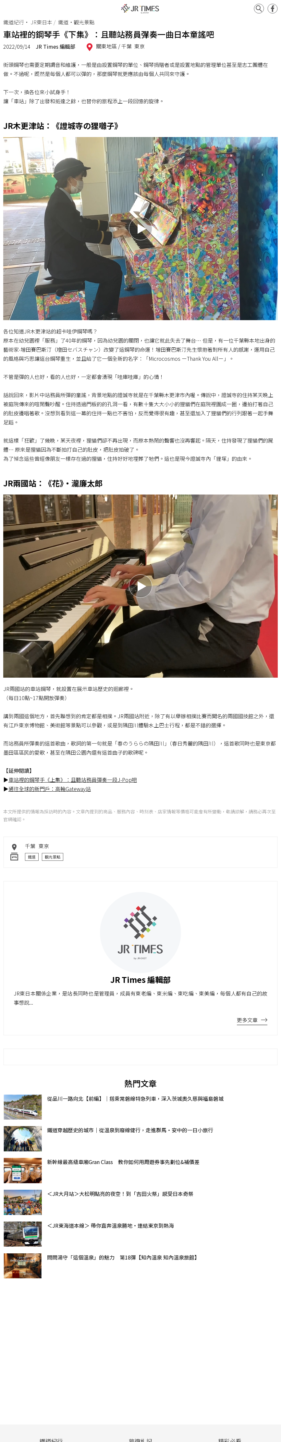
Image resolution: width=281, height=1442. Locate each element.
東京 (139, 46)
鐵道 (32, 856)
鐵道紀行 (13, 22)
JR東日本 (41, 22)
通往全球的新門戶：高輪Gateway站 (49, 789)
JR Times (140, 9)
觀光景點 (52, 856)
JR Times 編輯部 (55, 46)
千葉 (126, 46)
